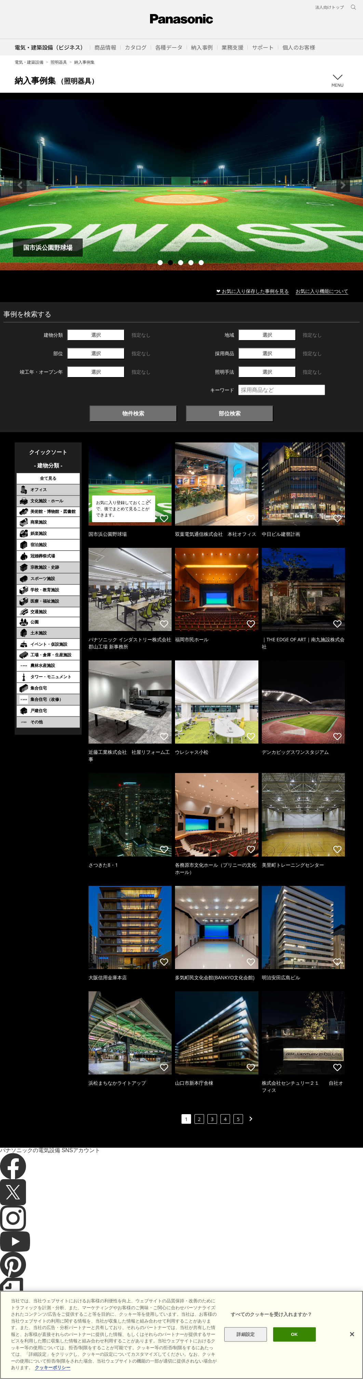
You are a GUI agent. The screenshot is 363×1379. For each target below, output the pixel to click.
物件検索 (133, 413)
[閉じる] (352, 1334)
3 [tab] (181, 263)
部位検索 (230, 413)
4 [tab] (191, 263)
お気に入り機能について (322, 291)
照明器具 (59, 62)
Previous (20, 185)
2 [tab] (171, 263)
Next (343, 185)
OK (294, 1334)
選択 (96, 335)
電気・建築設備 (29, 62)
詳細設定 (246, 1334)
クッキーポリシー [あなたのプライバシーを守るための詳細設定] (52, 1367)
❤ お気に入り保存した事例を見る (252, 291)
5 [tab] (202, 263)
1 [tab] (161, 263)
